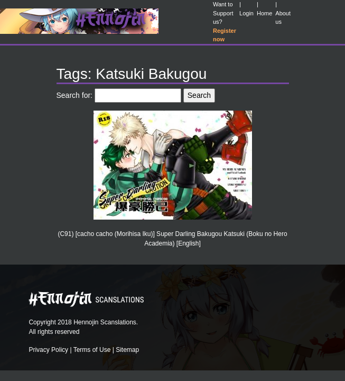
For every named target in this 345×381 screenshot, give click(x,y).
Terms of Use (92, 349)
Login (246, 13)
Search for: (74, 95)
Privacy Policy (48, 349)
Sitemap (127, 349)
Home (264, 13)
